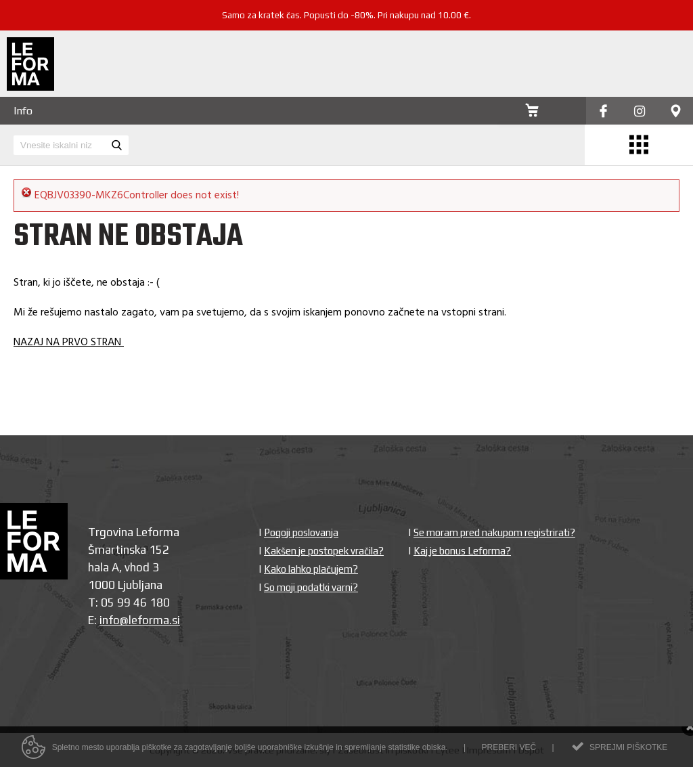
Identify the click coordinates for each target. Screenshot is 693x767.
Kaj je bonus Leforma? (462, 550)
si (176, 620)
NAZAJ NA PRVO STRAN (69, 342)
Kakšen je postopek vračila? (324, 550)
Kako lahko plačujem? (311, 569)
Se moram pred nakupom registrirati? (494, 532)
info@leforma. (135, 620)
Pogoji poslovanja (301, 532)
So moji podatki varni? (311, 587)
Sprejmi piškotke (628, 749)
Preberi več (508, 749)
